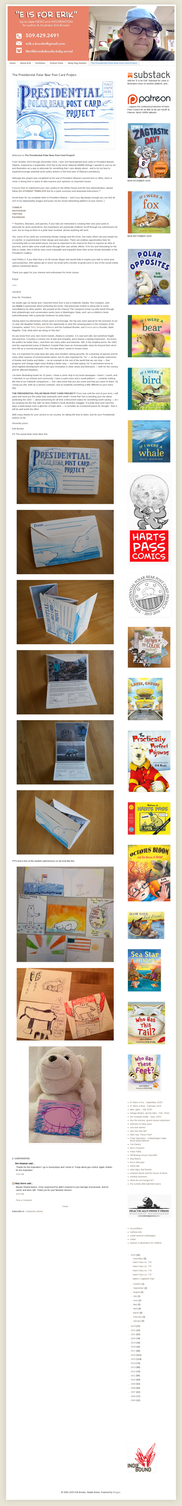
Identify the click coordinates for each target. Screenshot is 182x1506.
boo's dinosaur (137, 1162)
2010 (133, 1379)
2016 (133, 1355)
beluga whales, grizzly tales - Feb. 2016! (149, 1113)
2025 (133, 1255)
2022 (133, 1330)
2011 (133, 1375)
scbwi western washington (143, 1235)
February (137, 1317)
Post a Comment (24, 1200)
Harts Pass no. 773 (142, 1274)
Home (13, 63)
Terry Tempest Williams (42, 327)
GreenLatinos (92, 327)
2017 (133, 1351)
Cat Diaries (135, 1144)
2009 (133, 1384)
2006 (133, 1396)
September (138, 1288)
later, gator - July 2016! (141, 1109)
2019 (133, 1342)
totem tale (135, 1166)
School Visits (56, 63)
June (135, 1300)
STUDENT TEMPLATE (34, 191)
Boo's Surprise (137, 1148)
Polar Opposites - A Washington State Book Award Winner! (148, 1139)
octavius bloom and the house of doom (148, 1173)
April (135, 1308)
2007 (133, 1392)
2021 (133, 1334)
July (135, 1296)
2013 (133, 1367)
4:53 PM (20, 1174)
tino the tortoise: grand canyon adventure (150, 1120)
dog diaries (135, 1158)
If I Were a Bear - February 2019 (145, 1106)
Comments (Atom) (34, 1211)
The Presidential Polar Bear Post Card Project (114, 63)
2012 (133, 1371)
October (137, 1284)
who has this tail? (138, 1131)
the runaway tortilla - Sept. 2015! (145, 1116)
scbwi (133, 1239)
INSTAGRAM (19, 210)
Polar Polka (135, 1151)
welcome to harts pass (141, 1124)
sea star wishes (138, 1127)
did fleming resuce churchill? (143, 1155)
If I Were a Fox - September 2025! (146, 1102)
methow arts (136, 1232)
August (137, 1292)
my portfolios (136, 1228)
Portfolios (40, 63)
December (138, 1258)
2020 (133, 1338)
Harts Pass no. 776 (142, 1262)
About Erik (25, 63)
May (135, 1304)
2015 (133, 1359)
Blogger (116, 1492)
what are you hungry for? (142, 1180)
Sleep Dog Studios (77, 63)
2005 (133, 1400)
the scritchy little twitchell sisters (145, 1184)
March (136, 1313)
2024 (133, 1326)
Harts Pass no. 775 (142, 1266)
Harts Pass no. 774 (142, 1270)
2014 (133, 1363)
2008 (133, 1388)
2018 (133, 1347)
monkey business (138, 1176)
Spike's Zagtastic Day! (143, 1278)
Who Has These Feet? (141, 1134)
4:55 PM (20, 1194)
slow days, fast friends (141, 1169)
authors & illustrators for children (146, 1243)
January (137, 1321)
